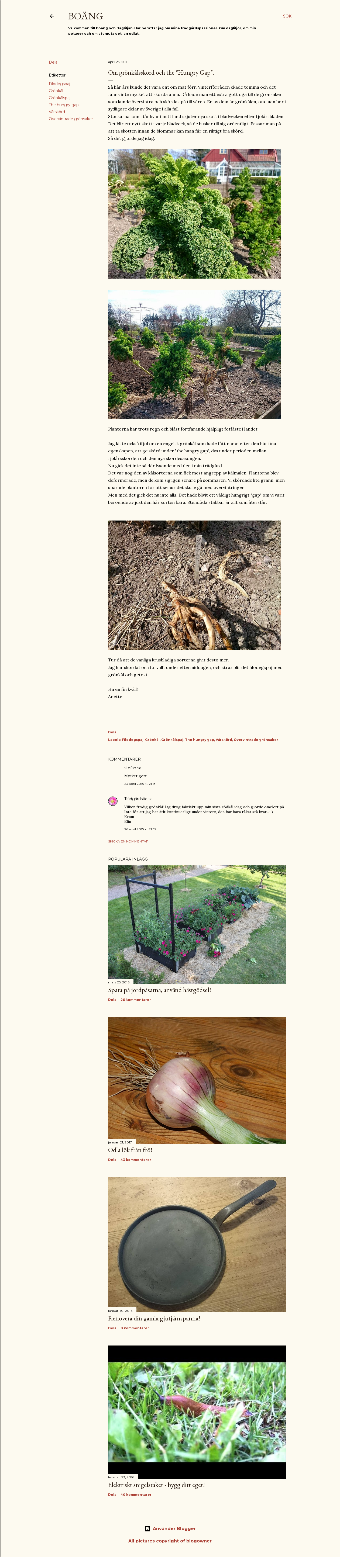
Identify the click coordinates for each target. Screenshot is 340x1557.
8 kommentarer (135, 1328)
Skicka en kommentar (128, 841)
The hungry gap (64, 104)
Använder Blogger (170, 1528)
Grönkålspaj (59, 97)
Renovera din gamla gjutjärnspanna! (154, 1318)
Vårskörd (57, 111)
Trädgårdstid (135, 798)
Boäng (85, 16)
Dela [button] (53, 62)
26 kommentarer (136, 1000)
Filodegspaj (59, 83)
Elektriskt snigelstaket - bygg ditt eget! (156, 1484)
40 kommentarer (136, 1495)
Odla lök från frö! (130, 1150)
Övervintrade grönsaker (71, 118)
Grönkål (56, 90)
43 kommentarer (136, 1160)
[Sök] (287, 16)
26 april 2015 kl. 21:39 (140, 829)
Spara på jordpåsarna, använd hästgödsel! (159, 990)
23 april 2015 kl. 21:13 (140, 784)
